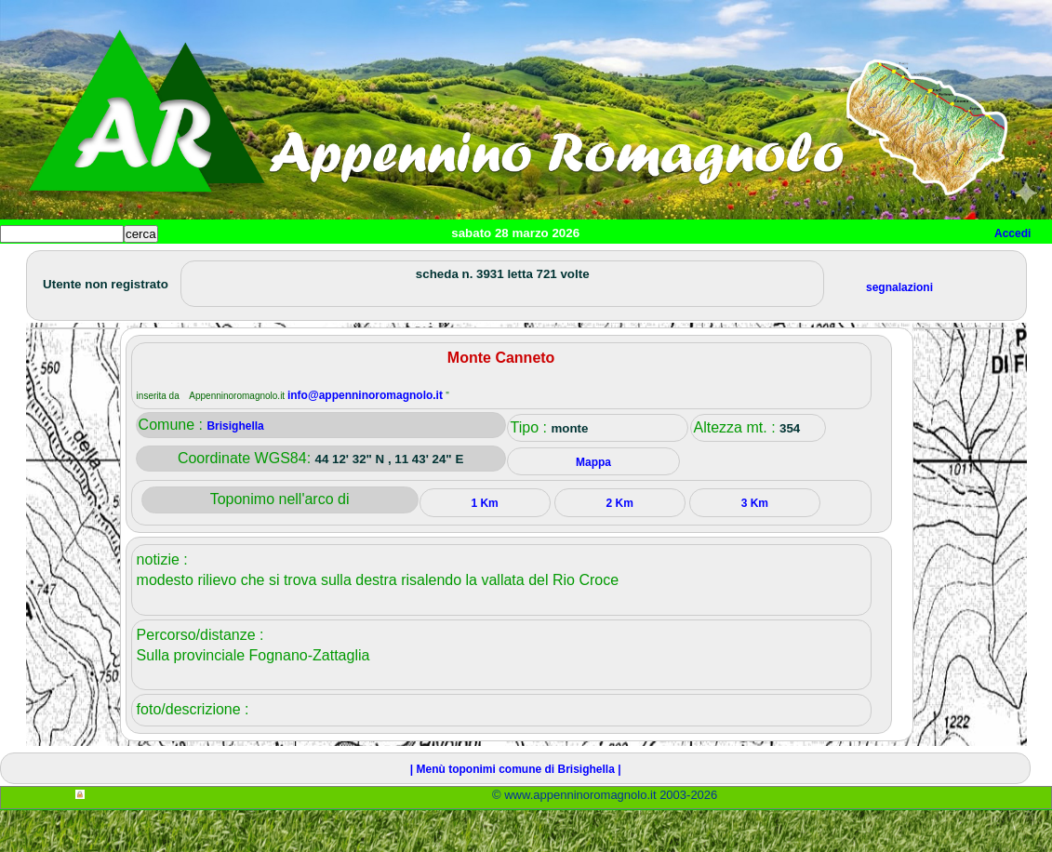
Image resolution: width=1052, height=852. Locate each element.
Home (32, 265)
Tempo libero (378, 265)
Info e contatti (697, 265)
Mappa (602, 265)
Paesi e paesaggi (127, 265)
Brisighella (234, 467)
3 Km (754, 545)
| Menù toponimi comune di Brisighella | (515, 811)
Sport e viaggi (254, 265)
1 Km (484, 545)
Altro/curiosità (502, 265)
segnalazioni (899, 329)
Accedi (1012, 233)
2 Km (619, 545)
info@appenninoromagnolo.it (366, 437)
